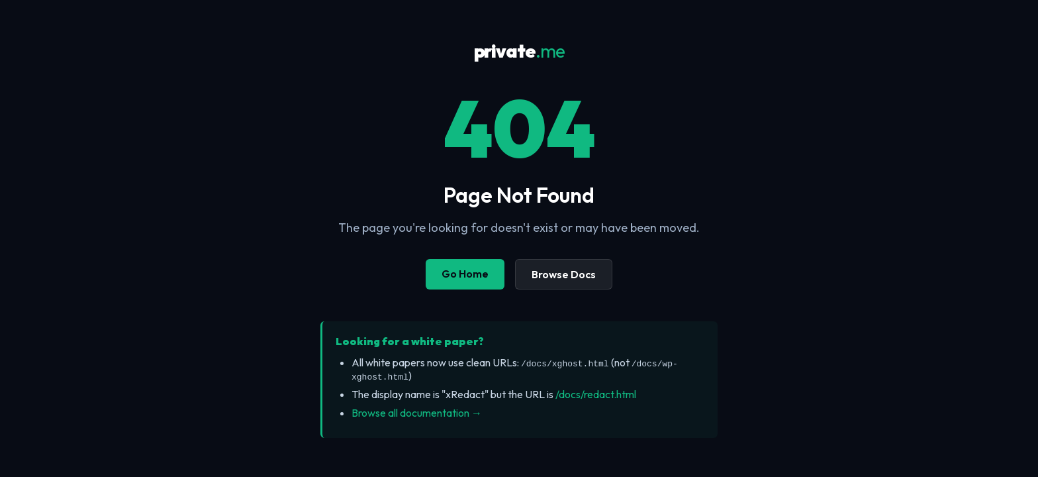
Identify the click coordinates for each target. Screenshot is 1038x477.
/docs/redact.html (595, 394)
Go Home (465, 273)
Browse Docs (564, 274)
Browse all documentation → (417, 412)
